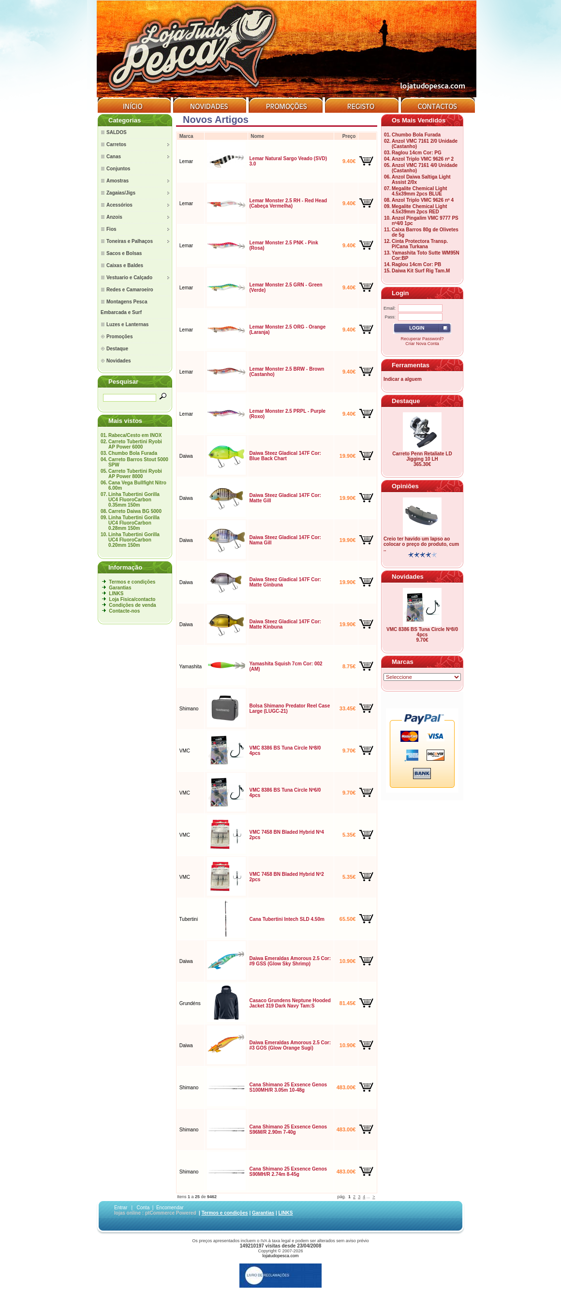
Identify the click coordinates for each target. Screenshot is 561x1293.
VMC (184, 750)
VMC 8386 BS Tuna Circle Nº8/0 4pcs (422, 632)
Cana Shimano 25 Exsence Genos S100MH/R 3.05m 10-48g (288, 1087)
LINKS (116, 593)
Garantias (120, 587)
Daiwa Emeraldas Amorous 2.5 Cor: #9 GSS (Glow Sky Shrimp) (290, 961)
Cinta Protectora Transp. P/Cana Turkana (420, 244)
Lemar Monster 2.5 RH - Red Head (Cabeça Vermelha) (288, 203)
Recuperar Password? (421, 338)
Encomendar (170, 1207)
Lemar (186, 161)
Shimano (188, 708)
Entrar (120, 1207)
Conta (143, 1207)
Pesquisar (123, 381)
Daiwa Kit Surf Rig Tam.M (421, 270)
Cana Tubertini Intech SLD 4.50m (286, 919)
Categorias (124, 120)
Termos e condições (132, 582)
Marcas (402, 661)
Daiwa (186, 456)
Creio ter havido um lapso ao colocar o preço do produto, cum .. (421, 544)
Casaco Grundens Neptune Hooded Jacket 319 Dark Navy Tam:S (289, 1003)
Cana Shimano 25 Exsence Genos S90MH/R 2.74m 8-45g (288, 1171)
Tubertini (188, 919)
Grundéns (190, 1003)
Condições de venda (132, 605)
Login (400, 293)
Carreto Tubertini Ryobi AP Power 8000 (135, 473)
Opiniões (405, 486)
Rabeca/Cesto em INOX (135, 435)
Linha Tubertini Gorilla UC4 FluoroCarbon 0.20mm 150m (134, 540)
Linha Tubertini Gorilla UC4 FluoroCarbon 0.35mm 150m (134, 500)
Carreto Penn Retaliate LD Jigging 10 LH (422, 456)
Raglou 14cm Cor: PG (417, 152)
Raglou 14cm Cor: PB (416, 264)
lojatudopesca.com (280, 1255)
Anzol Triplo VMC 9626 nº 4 (423, 200)
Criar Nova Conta (422, 343)
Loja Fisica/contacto (132, 599)
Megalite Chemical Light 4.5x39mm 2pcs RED (419, 209)
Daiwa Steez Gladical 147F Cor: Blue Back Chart (285, 456)
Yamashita (190, 666)
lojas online (127, 1213)
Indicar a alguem (403, 379)
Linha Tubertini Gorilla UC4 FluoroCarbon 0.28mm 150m (134, 523)
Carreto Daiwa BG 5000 (135, 511)
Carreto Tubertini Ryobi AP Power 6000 (135, 444)
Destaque (406, 401)
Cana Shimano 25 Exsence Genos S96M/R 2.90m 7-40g (288, 1129)
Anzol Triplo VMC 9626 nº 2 (423, 159)
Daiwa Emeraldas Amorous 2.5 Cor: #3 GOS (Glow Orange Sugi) (290, 1045)
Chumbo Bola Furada (132, 453)
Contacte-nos (124, 611)
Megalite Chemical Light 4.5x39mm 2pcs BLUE (419, 191)
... (368, 1196)
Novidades (408, 576)
